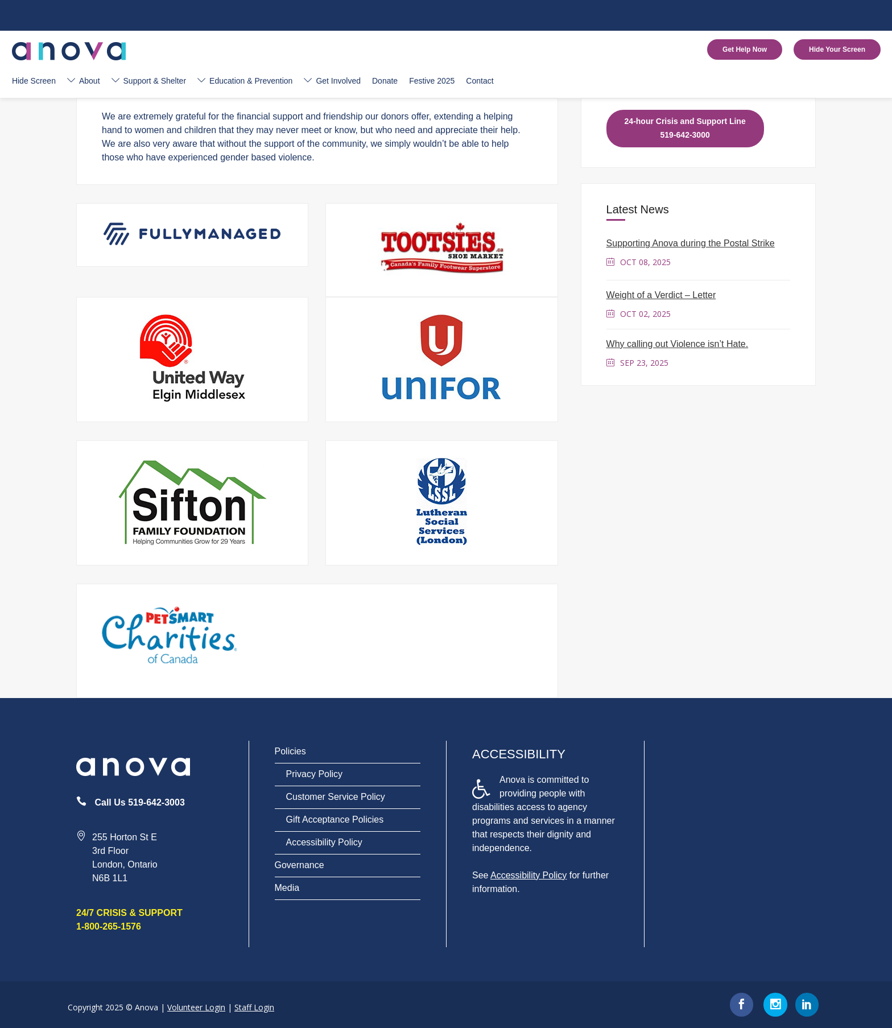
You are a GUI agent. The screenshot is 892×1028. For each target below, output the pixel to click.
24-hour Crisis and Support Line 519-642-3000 (685, 128)
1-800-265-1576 (108, 926)
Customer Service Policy (335, 797)
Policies (290, 751)
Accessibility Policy (324, 842)
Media (287, 888)
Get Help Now (744, 49)
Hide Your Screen (837, 49)
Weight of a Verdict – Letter (661, 295)
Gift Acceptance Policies (335, 819)
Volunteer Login (196, 1007)
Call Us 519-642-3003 (139, 802)
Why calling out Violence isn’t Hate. (677, 344)
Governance (299, 865)
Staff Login (254, 1007)
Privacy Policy (314, 774)
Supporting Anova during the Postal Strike (690, 243)
